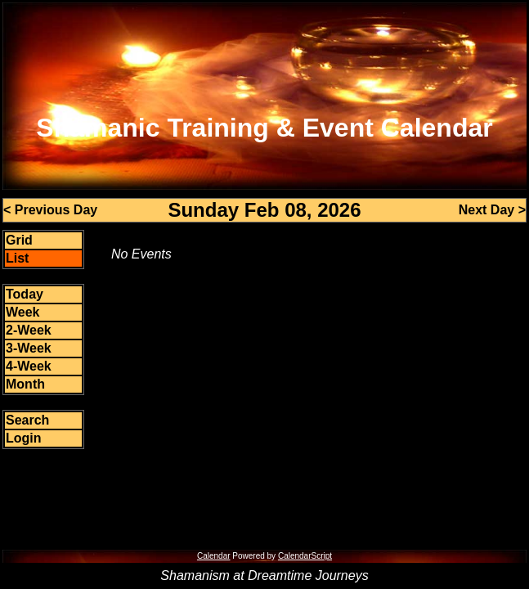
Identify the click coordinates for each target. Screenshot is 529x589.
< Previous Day (50, 210)
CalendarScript (305, 555)
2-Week (29, 330)
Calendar (214, 555)
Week (23, 312)
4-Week (29, 366)
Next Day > (492, 210)
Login (24, 438)
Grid (19, 240)
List (17, 258)
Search (27, 420)
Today (24, 294)
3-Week (29, 348)
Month (25, 384)
